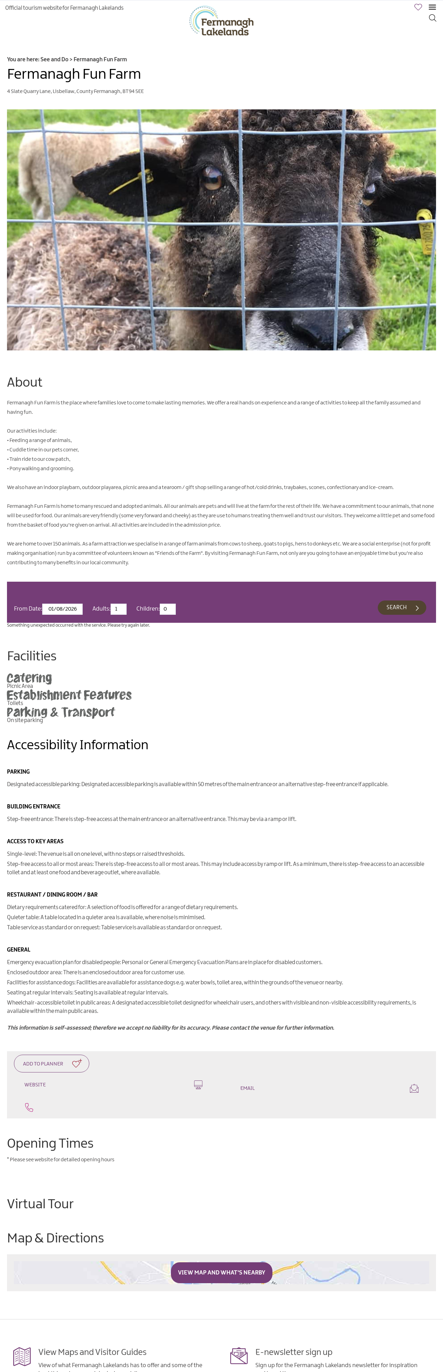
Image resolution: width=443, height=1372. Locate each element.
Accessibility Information (78, 745)
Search (396, 608)
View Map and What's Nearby (221, 1273)
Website (113, 1084)
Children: (148, 609)
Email (329, 1088)
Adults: (101, 609)
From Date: (28, 609)
